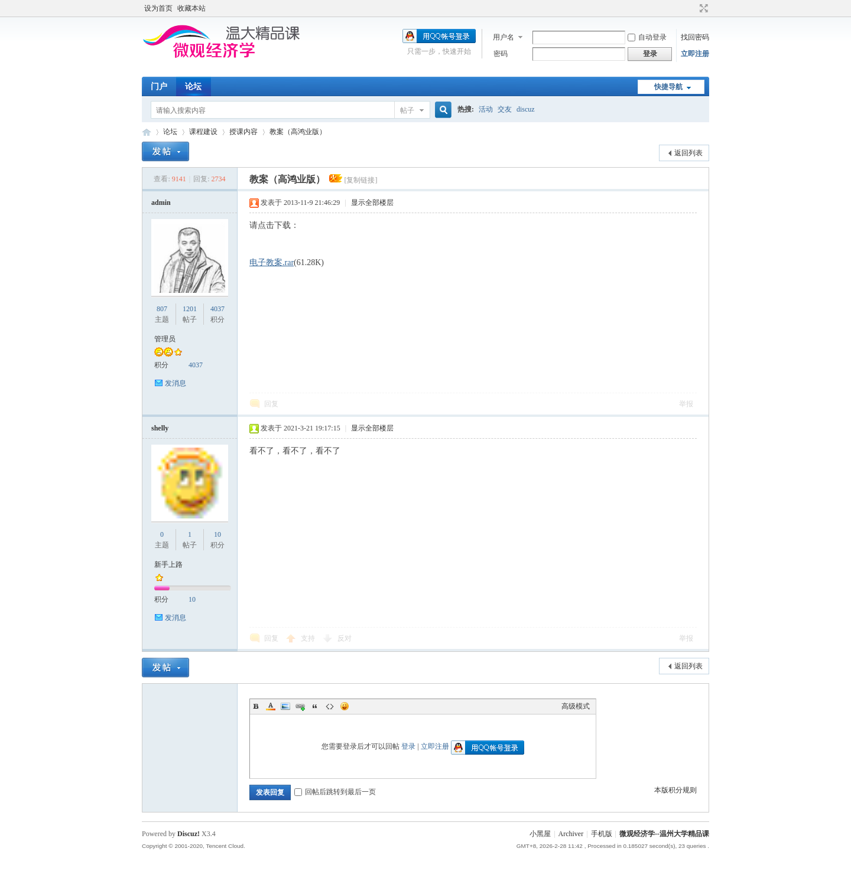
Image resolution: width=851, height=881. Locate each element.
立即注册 (695, 54)
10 (217, 534)
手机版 (601, 834)
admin (161, 202)
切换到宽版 (702, 8)
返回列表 (688, 153)
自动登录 (647, 37)
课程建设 (203, 132)
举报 (686, 404)
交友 (505, 109)
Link (300, 706)
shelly (159, 428)
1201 (190, 309)
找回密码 (695, 37)
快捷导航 (668, 87)
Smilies (344, 706)
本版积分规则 (675, 790)
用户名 (503, 37)
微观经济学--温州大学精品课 (146, 132)
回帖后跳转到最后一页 (335, 792)
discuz (526, 109)
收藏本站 (191, 8)
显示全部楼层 (372, 202)
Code (330, 706)
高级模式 (575, 706)
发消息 (175, 383)
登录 (408, 746)
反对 (344, 638)
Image (285, 706)
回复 (271, 404)
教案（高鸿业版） (297, 132)
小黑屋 (540, 834)
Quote (315, 706)
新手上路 (168, 564)
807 (162, 309)
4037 (217, 309)
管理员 (165, 339)
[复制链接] (360, 180)
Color (271, 706)
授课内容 (243, 132)
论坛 (193, 86)
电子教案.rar (271, 262)
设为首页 (158, 8)
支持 (309, 638)
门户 (159, 86)
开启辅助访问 (693, 8)
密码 (500, 54)
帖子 (407, 110)
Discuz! (188, 834)
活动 (486, 109)
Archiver (571, 834)
